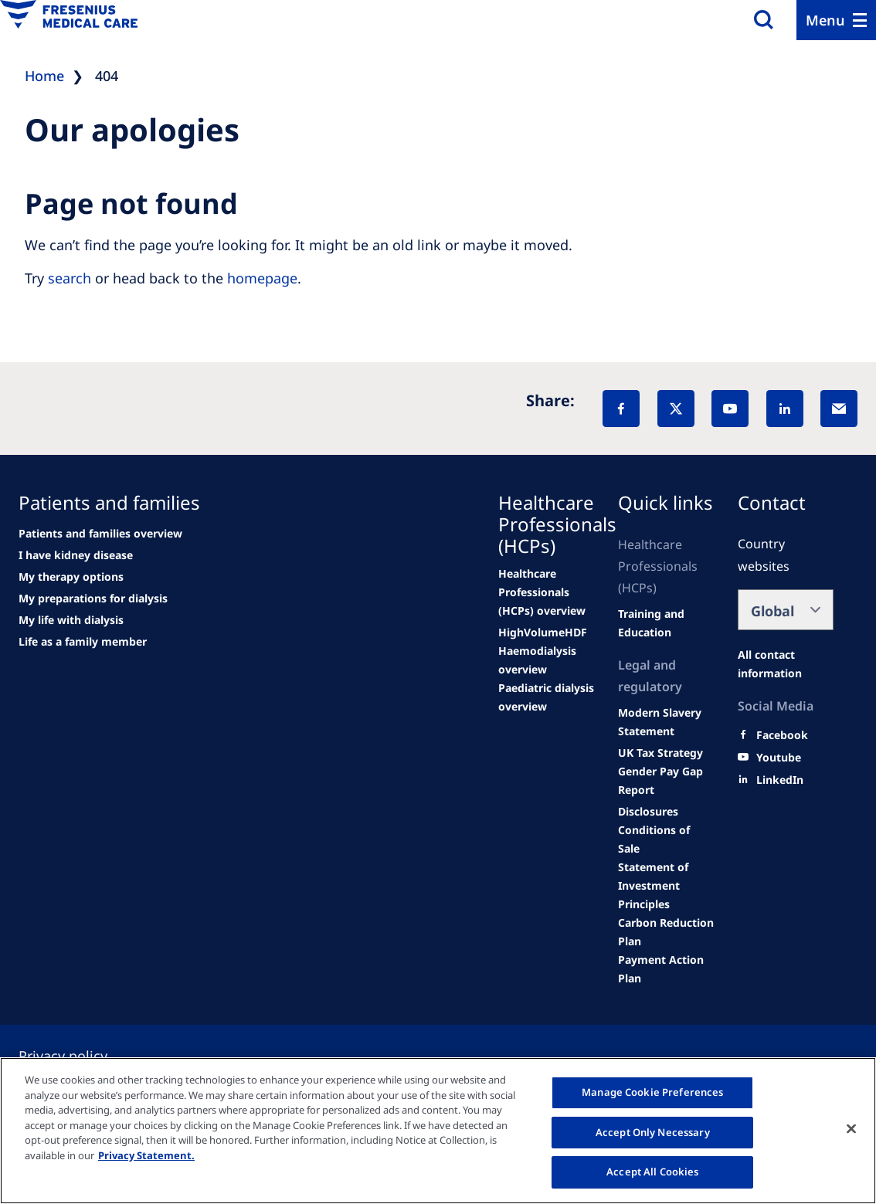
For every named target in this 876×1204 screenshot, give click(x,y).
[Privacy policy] (81, 1056)
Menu (825, 20)
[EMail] (838, 408)
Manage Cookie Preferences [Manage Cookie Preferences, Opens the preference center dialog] (652, 1092)
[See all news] (93, 598)
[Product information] (666, 780)
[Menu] (836, 20)
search (69, 278)
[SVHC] (666, 722)
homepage (262, 278)
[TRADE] (660, 753)
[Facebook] (621, 408)
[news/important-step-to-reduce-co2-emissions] (100, 533)
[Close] (851, 1129)
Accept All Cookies (652, 1172)
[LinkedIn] (784, 408)
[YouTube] (730, 408)
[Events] (546, 697)
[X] (675, 408)
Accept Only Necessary (653, 1132)
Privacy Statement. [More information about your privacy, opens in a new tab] (146, 1155)
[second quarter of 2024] (71, 577)
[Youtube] (778, 757)
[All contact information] (786, 664)
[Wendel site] (76, 555)
